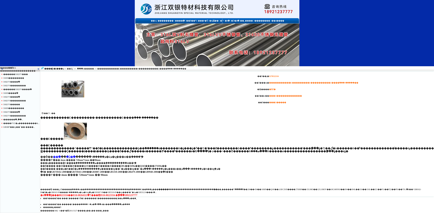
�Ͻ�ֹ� (71, 156)
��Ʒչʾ (70, 69)
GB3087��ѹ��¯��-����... (19, 127)
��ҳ (61, 69)
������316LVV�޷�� (15, 74)
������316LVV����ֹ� (17, 89)
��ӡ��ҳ (86, 211)
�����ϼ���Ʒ (52, 207)
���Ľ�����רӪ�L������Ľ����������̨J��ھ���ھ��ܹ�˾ (99, 198)
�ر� (102, 211)
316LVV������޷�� (14, 85)
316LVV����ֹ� (11, 82)
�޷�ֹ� (57, 156)
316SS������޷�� (13, 78)
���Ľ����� (85, 69)
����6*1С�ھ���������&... (21, 123)
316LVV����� (11, 104)
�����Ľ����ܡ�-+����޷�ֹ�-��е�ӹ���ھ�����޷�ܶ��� (96, 204)
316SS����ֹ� (10, 93)
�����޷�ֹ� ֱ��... (13, 119)
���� (32, 71)
